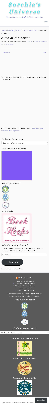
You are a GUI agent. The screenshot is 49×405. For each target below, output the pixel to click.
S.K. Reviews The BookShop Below (25, 283)
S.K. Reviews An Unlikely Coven (25, 290)
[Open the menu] (45, 22)
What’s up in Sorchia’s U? (25, 277)
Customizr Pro (32, 402)
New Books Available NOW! (25, 288)
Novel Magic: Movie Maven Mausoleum (22, 30)
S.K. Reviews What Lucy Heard (25, 281)
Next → (45, 53)
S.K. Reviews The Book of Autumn (25, 285)
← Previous (5, 53)
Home (3, 30)
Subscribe (12, 262)
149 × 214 (29, 41)
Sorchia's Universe (24, 8)
